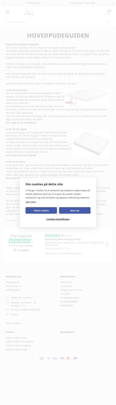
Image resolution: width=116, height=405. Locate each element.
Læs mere (31, 201)
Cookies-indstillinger (58, 219)
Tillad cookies (41, 210)
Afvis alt (74, 210)
